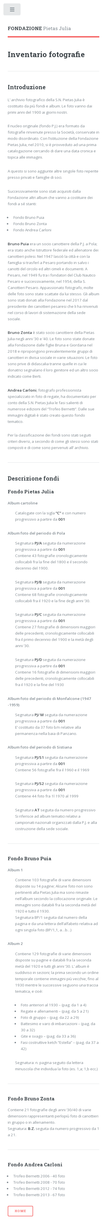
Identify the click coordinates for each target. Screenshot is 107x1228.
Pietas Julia (39, 28)
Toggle (12, 10)
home (20, 1211)
